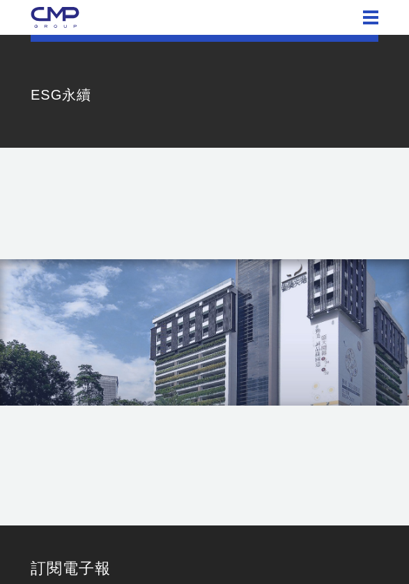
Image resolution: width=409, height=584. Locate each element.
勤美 (55, 17)
